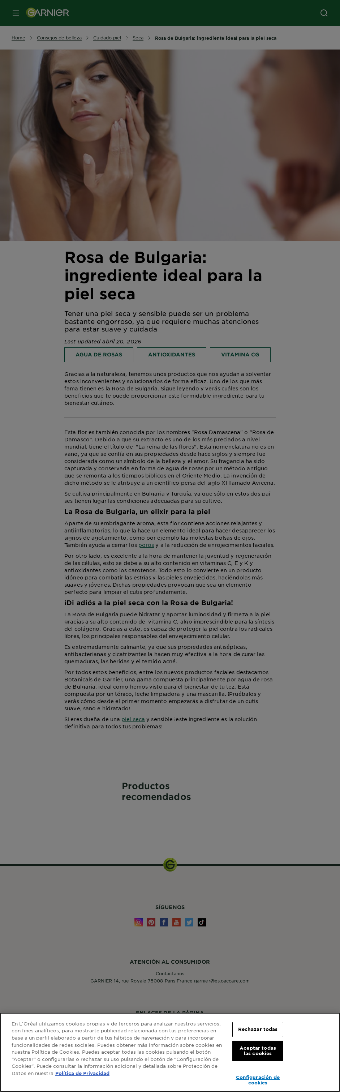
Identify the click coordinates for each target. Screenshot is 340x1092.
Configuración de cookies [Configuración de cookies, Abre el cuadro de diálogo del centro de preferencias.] (258, 1080)
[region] (170, 1052)
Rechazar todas (258, 1029)
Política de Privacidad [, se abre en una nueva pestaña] (82, 1073)
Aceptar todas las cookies (258, 1051)
